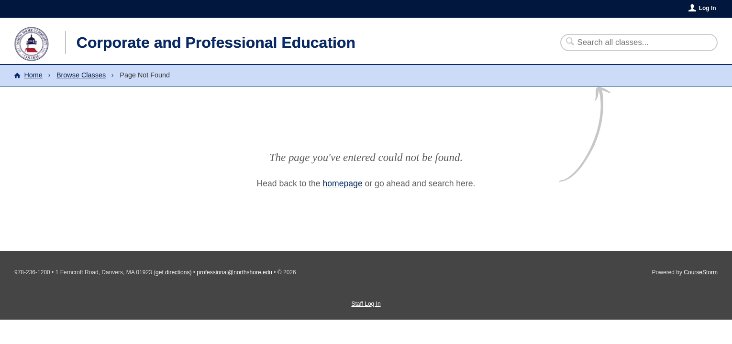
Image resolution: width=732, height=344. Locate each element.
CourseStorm (701, 272)
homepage (343, 183)
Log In (707, 8)
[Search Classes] (633, 42)
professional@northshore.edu (234, 272)
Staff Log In (365, 304)
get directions (172, 272)
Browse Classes (81, 75)
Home (33, 75)
